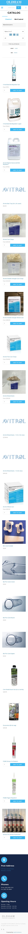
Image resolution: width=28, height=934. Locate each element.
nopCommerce (17, 932)
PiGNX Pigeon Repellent (10, 798)
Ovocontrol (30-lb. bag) (9, 725)
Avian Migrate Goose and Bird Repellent (11, 163)
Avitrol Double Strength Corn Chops (13, 278)
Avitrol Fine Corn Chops (10, 357)
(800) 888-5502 (9, 888)
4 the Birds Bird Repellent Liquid (12, 124)
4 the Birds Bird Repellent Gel (11, 85)
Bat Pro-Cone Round (8, 618)
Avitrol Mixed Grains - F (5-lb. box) (12, 471)
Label (16, 48)
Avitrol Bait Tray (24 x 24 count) (12, 203)
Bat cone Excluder (8, 546)
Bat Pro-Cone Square (9, 653)
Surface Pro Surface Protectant (11, 834)
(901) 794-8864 (8, 889)
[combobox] (14, 32)
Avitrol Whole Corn (8, 507)
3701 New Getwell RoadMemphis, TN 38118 (7, 870)
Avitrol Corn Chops (8, 239)
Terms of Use (14, 926)
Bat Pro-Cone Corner (9, 582)
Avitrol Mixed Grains (8, 396)
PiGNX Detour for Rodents (10, 761)
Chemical (8, 19)
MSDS (15, 53)
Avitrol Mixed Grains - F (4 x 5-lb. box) (13, 435)
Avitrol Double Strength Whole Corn (13, 318)
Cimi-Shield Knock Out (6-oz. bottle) (13, 689)
